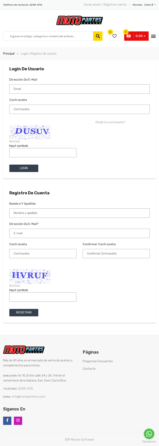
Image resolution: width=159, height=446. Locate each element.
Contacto (89, 369)
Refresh (14, 141)
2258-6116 (36, 4)
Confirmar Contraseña (99, 244)
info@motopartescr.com (28, 396)
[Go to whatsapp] (149, 434)
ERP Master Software (79, 439)
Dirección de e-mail (23, 79)
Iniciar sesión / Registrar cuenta (105, 4)
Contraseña (18, 100)
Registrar (24, 312)
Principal (8, 53)
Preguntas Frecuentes (98, 361)
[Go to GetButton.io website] (149, 441)
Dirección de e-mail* (24, 224)
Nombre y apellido (22, 204)
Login (24, 168)
